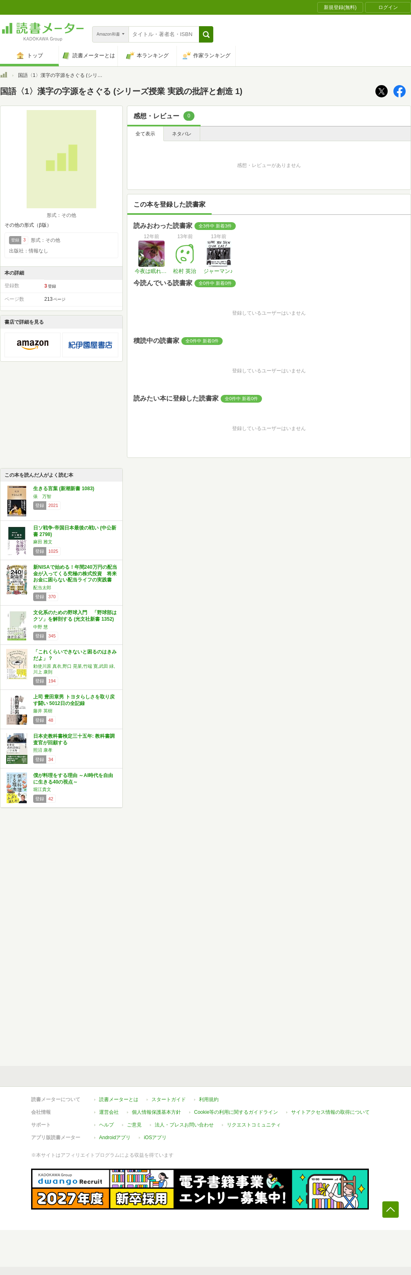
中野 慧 (40, 626)
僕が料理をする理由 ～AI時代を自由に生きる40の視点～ (73, 779)
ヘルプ (106, 1124)
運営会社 (109, 1112)
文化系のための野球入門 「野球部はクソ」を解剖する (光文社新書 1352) (75, 616)
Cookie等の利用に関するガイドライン (236, 1112)
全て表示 (145, 134)
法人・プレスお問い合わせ (184, 1124)
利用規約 (209, 1099)
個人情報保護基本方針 (156, 1112)
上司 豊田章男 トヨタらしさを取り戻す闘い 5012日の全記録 (74, 700)
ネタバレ (182, 134)
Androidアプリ (115, 1137)
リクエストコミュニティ (254, 1124)
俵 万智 (42, 496)
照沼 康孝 (42, 750)
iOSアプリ (155, 1137)
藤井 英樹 (42, 710)
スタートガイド (168, 1099)
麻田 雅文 (42, 541)
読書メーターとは (118, 1099)
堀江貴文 (42, 789)
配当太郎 (42, 587)
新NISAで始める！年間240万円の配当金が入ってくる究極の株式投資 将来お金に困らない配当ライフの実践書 (75, 573)
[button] (206, 34)
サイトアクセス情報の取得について (330, 1112)
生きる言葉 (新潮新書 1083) (63, 488)
